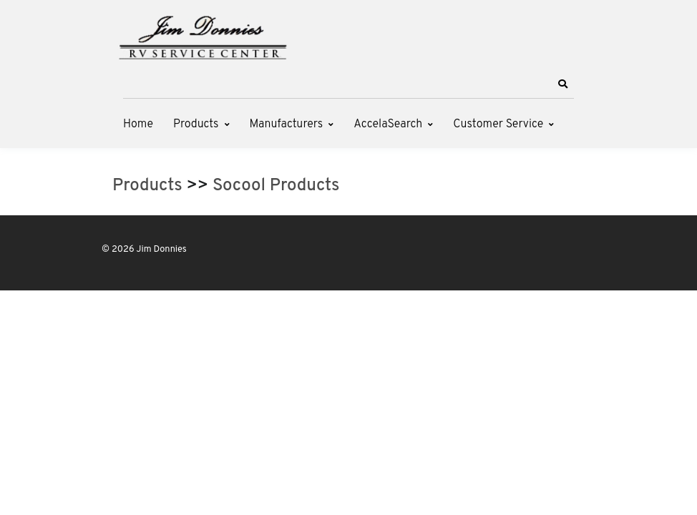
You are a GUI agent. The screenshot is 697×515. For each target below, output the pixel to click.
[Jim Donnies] (201, 34)
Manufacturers (286, 124)
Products (195, 124)
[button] (562, 84)
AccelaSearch (388, 124)
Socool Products (276, 186)
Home (138, 124)
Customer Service (498, 124)
